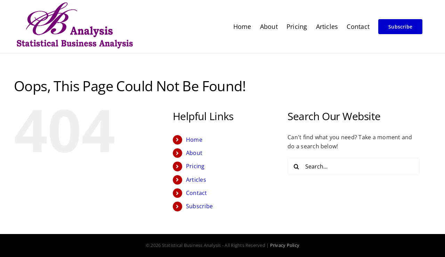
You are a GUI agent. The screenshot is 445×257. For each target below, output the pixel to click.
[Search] (296, 166)
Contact (196, 193)
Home (194, 139)
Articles (196, 180)
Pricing (195, 166)
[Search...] (354, 166)
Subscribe (199, 206)
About (194, 153)
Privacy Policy (284, 245)
